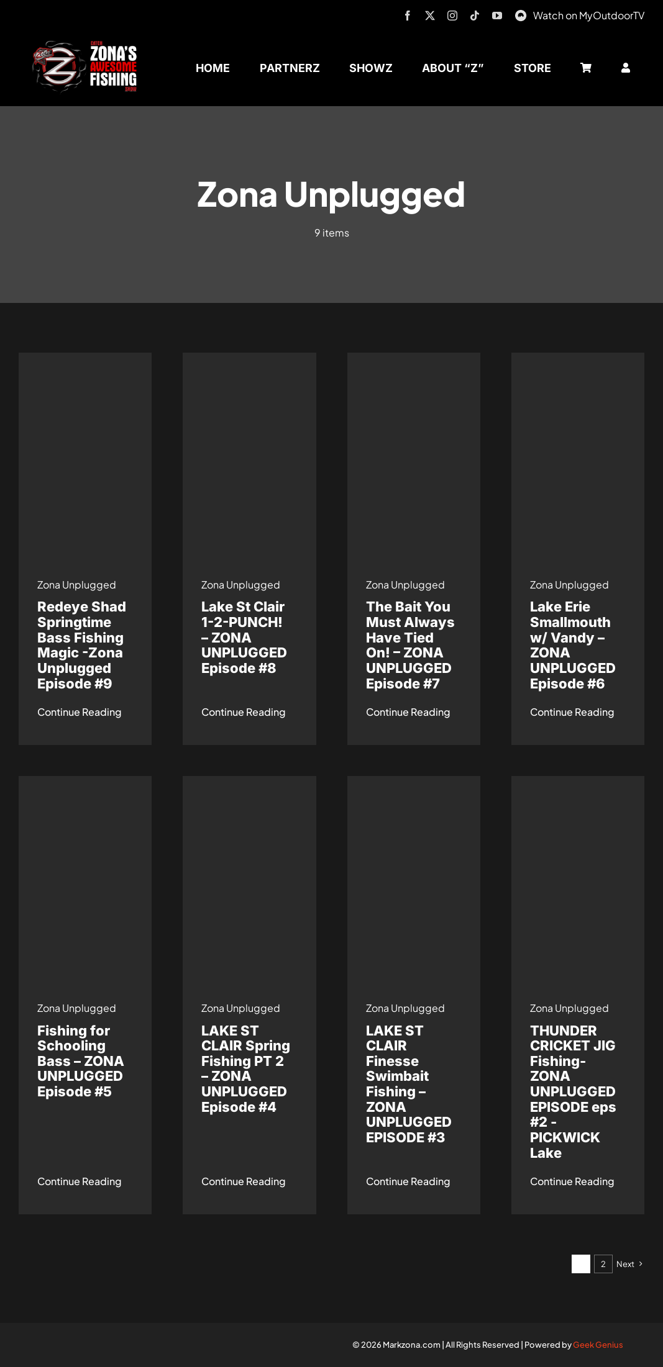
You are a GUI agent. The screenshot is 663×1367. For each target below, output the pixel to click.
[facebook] (408, 15)
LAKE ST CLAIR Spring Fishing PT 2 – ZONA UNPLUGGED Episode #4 (245, 1068)
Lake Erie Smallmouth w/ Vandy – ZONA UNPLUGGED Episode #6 (573, 644)
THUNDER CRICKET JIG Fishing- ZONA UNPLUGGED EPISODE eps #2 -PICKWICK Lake (573, 1091)
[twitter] (430, 15)
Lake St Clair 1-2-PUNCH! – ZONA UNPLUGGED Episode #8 (244, 637)
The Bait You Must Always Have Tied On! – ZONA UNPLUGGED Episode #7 (410, 644)
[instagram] (452, 15)
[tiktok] (475, 15)
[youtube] (497, 15)
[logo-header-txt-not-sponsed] (88, 45)
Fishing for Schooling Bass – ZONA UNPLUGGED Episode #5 (80, 1061)
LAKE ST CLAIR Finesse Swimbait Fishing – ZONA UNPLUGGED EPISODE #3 (409, 1083)
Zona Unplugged (76, 584)
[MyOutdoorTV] (520, 13)
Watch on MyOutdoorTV (588, 15)
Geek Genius (598, 1345)
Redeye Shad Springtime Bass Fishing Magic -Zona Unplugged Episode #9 (81, 644)
